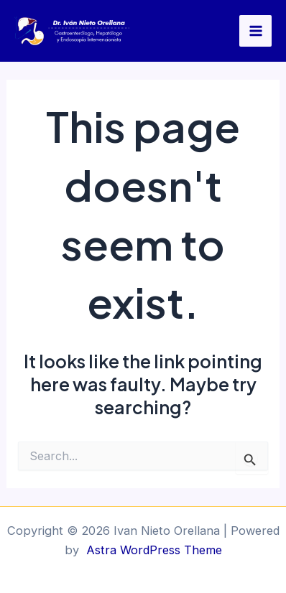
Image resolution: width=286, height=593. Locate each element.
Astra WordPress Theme (154, 550)
